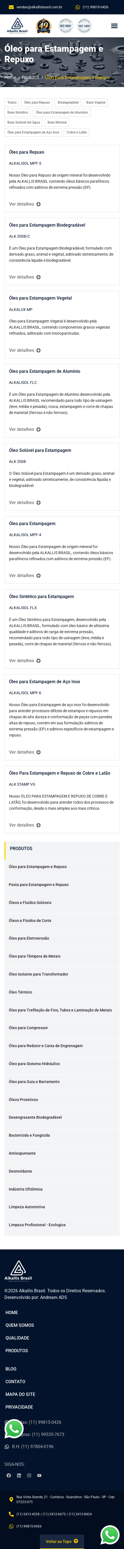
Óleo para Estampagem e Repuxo (38, 866)
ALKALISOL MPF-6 (25, 693)
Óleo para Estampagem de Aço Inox (44, 681)
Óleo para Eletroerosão (29, 938)
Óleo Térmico (20, 992)
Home (11, 1312)
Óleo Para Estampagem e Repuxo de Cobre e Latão (59, 773)
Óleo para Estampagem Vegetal (40, 298)
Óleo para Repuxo (26, 152)
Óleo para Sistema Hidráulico (34, 1064)
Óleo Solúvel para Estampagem (40, 450)
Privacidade (19, 1407)
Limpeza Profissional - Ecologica (37, 1225)
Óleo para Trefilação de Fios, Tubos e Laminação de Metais (60, 1010)
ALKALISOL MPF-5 (25, 163)
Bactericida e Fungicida (29, 1135)
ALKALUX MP (20, 309)
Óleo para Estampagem (32, 523)
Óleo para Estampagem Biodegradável (47, 225)
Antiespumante (22, 1153)
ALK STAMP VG (22, 784)
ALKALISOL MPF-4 (25, 535)
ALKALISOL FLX (23, 608)
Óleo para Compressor (28, 1028)
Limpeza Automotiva (27, 1207)
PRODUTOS (21, 848)
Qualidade (17, 1338)
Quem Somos (19, 1325)
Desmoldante (20, 1171)
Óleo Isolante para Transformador (38, 974)
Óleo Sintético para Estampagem (41, 596)
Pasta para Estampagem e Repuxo (39, 884)
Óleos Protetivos (23, 1099)
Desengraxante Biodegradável (35, 1117)
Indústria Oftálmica (26, 1189)
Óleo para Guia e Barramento (34, 1081)
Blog (10, 1369)
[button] (114, 25)
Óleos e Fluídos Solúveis (30, 902)
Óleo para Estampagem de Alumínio (44, 371)
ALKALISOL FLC (23, 382)
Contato (15, 1381)
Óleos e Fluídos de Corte (30, 920)
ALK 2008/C (19, 236)
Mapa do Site (20, 1394)
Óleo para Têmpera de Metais (34, 956)
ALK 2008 (17, 461)
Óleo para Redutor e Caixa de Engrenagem (46, 1046)
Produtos (16, 1350)
